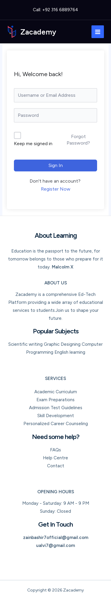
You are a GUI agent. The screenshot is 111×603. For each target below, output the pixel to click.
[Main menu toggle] (97, 31)
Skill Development (55, 415)
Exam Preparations (55, 399)
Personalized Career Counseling (55, 423)
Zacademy (38, 31)
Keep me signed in (33, 143)
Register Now (55, 189)
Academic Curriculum (55, 391)
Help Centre (55, 458)
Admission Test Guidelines (55, 407)
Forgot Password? (78, 140)
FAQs (55, 450)
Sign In (56, 165)
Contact (55, 465)
